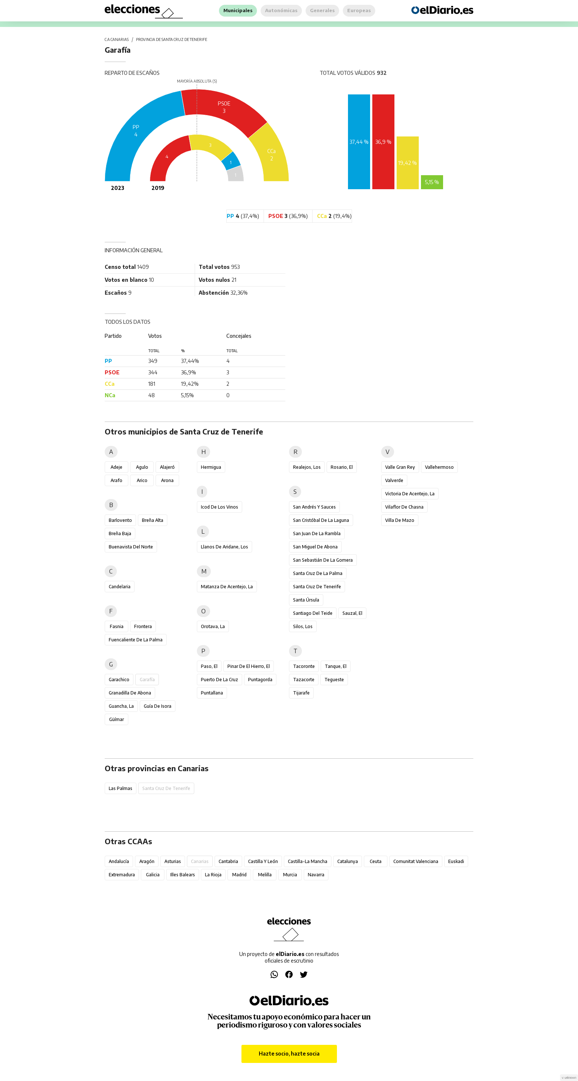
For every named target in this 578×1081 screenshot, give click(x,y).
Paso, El (209, 666)
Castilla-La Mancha (307, 861)
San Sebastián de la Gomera (323, 560)
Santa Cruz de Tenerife (317, 586)
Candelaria (119, 586)
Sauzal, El (352, 613)
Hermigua (211, 467)
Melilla (265, 874)
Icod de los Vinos (219, 507)
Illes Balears (182, 874)
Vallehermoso (439, 467)
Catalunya (347, 861)
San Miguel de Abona (315, 547)
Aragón (146, 861)
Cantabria (228, 861)
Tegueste (334, 679)
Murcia (290, 874)
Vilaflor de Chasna (404, 507)
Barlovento (120, 520)
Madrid (239, 874)
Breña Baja (120, 533)
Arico (142, 480)
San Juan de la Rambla (317, 533)
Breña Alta (152, 520)
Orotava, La (213, 626)
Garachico (119, 679)
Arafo (116, 480)
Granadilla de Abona (130, 693)
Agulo (142, 467)
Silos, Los (303, 626)
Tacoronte (304, 666)
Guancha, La (121, 706)
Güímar (116, 719)
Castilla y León (263, 861)
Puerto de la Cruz (219, 679)
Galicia (153, 874)
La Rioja (213, 874)
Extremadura (122, 874)
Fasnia (116, 626)
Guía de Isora (157, 706)
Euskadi (456, 861)
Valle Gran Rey (400, 467)
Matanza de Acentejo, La (227, 586)
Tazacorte (303, 679)
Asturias (172, 861)
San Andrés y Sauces (314, 507)
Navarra (316, 874)
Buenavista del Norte (131, 547)
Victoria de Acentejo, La (410, 493)
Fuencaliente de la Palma (136, 639)
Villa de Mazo (399, 520)
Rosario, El (342, 467)
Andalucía (119, 861)
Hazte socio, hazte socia (289, 1053)
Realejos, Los (307, 467)
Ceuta (376, 861)
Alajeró (167, 467)
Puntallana (212, 693)
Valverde (394, 480)
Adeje (116, 467)
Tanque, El (336, 666)
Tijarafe (301, 693)
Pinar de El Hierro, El (248, 666)
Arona (167, 480)
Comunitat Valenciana (415, 861)
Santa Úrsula (306, 600)
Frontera (143, 626)
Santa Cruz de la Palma (317, 573)
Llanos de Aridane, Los (224, 547)
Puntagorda (260, 679)
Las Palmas (120, 788)
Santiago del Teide (312, 613)
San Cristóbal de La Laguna (321, 520)
